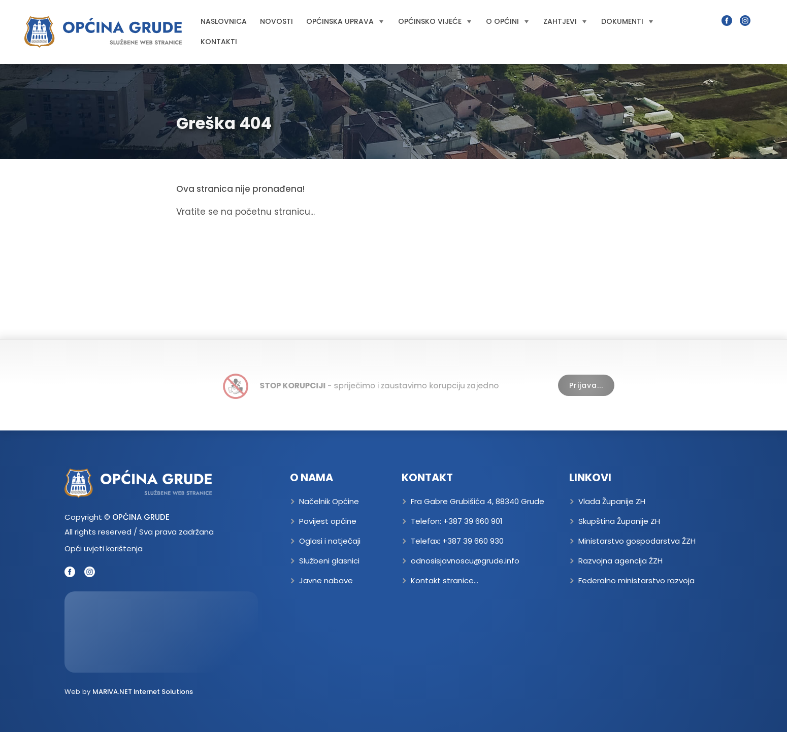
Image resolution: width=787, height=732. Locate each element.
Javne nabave (326, 580)
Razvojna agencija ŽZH (620, 560)
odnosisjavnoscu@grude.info (465, 560)
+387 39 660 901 (473, 521)
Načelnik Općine (329, 501)
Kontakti (219, 42)
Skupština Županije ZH (619, 521)
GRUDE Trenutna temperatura (161, 632)
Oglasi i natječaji (329, 541)
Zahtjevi (564, 21)
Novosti (276, 21)
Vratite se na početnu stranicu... (245, 212)
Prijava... (586, 385)
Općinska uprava (344, 21)
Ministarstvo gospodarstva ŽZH (637, 541)
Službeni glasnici (329, 560)
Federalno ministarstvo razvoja (636, 580)
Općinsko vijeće (434, 21)
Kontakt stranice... (444, 580)
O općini (507, 21)
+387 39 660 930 (473, 541)
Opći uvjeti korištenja (103, 548)
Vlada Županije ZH (611, 501)
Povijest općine (327, 521)
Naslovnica (224, 21)
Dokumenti (627, 21)
